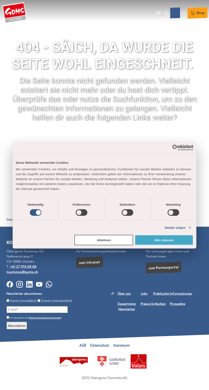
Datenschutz (99, 345)
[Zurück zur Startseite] (14, 13)
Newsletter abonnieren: (24, 293)
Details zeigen (175, 227)
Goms (10, 219)
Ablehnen (104, 240)
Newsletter (126, 309)
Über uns (124, 293)
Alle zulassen (164, 240)
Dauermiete (127, 303)
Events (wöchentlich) (55, 300)
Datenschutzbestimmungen (45, 317)
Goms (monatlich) (22, 300)
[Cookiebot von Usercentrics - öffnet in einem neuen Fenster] (175, 148)
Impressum (121, 345)
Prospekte (177, 303)
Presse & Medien (153, 303)
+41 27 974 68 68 (23, 266)
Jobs (144, 293)
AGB (82, 345)
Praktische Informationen (172, 293)
